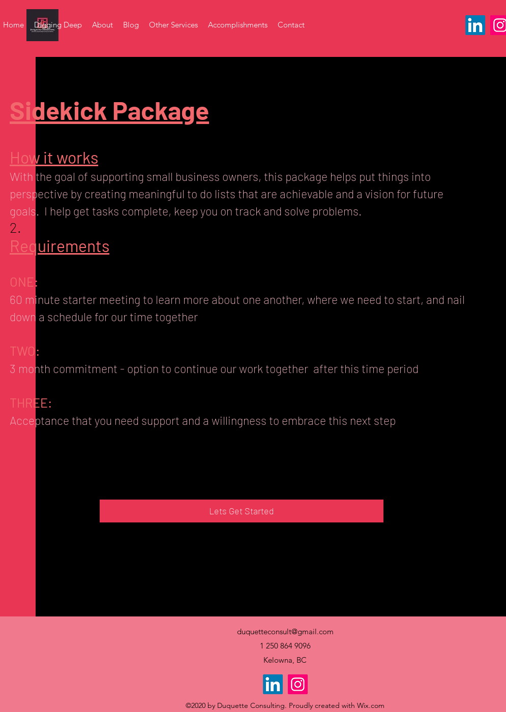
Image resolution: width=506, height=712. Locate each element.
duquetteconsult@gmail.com (285, 631)
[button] (173, 25)
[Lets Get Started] (241, 511)
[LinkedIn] (475, 25)
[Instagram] (298, 684)
